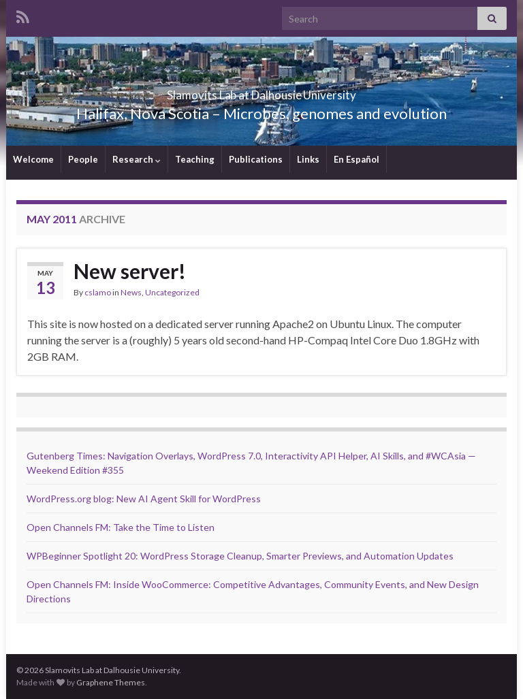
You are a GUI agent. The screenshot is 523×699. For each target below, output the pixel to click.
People (83, 159)
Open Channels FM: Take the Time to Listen (121, 527)
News (131, 292)
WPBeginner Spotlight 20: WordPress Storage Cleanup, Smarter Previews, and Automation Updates (240, 556)
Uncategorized (172, 292)
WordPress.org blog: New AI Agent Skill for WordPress (144, 498)
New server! (130, 271)
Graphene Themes (110, 682)
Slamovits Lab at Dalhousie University (262, 91)
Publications (256, 159)
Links (308, 159)
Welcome (33, 159)
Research (136, 159)
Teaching (195, 159)
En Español (356, 159)
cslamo (97, 292)
